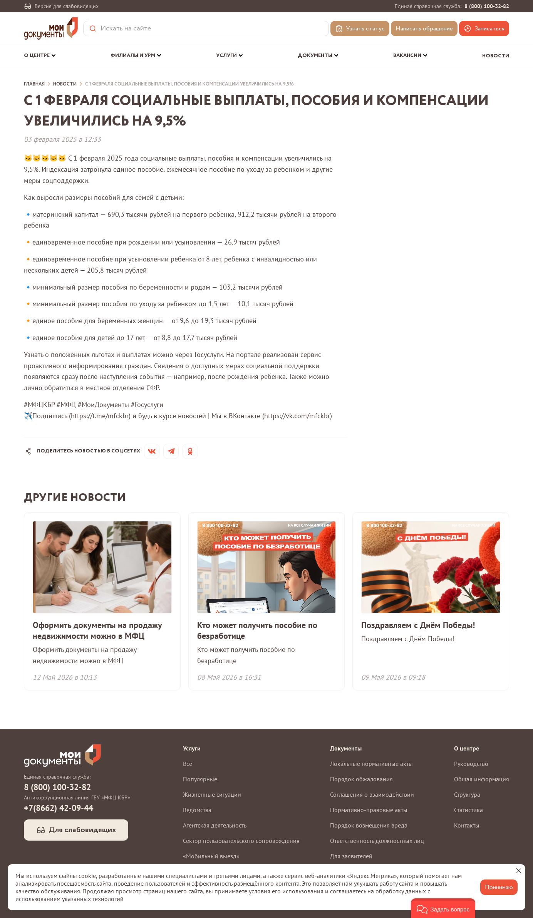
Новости (495, 56)
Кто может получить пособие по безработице (257, 630)
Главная (34, 84)
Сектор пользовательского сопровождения (241, 840)
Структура (467, 794)
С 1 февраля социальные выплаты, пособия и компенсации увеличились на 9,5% (189, 84)
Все (187, 763)
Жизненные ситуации (212, 794)
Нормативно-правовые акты (368, 810)
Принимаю (499, 887)
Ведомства (197, 810)
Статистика (468, 810)
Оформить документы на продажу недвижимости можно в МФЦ (97, 630)
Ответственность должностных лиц (377, 840)
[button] (443, 908)
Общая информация (481, 779)
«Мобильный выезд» (211, 856)
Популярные (200, 779)
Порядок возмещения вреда (368, 825)
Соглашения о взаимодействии (372, 794)
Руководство (471, 763)
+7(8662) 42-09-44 (58, 807)
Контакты (466, 825)
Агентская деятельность (214, 825)
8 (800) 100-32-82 (486, 6)
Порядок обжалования (361, 779)
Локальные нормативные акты (371, 763)
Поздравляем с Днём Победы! (418, 625)
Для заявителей (351, 856)
